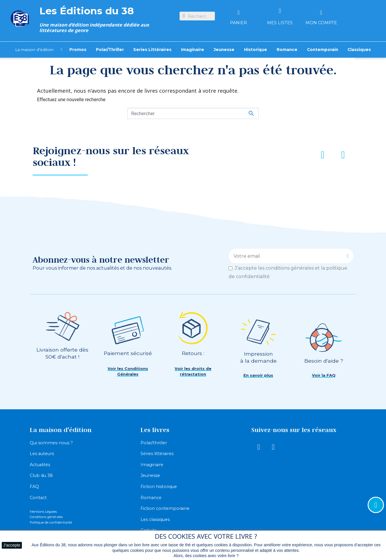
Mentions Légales (43, 512)
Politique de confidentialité (51, 522)
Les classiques (155, 519)
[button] (127, 371)
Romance (151, 497)
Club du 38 (41, 475)
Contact (38, 497)
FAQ (34, 486)
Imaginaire (152, 464)
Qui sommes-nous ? (51, 442)
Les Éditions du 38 (86, 11)
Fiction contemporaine (165, 508)
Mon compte (321, 22)
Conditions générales (46, 517)
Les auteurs (42, 453)
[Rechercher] (193, 113)
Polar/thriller (154, 442)
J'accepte (11, 545)
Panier (238, 22)
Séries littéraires (157, 453)
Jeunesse (150, 475)
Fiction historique (159, 486)
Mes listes (280, 22)
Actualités (40, 464)
